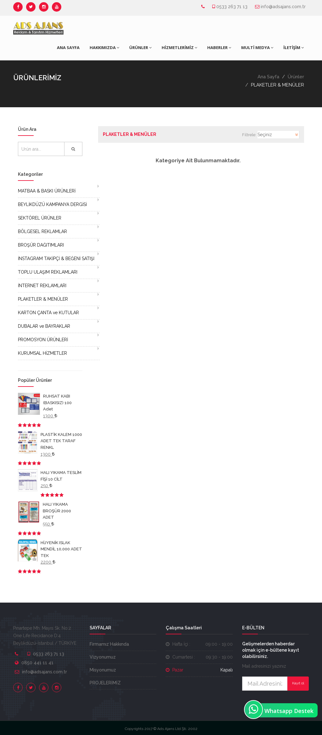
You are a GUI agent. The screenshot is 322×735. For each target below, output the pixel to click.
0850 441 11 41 (37, 662)
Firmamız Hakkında (109, 644)
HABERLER (219, 47)
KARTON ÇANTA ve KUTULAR (48, 312)
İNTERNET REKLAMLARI (42, 285)
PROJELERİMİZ (105, 682)
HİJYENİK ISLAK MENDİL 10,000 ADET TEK (61, 549)
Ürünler (296, 77)
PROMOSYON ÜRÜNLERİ (43, 339)
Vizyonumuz (103, 657)
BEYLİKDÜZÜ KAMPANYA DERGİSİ (52, 204)
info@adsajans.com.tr (283, 6)
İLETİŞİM (293, 47)
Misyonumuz (103, 669)
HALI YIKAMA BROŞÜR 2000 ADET (57, 511)
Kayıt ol (298, 683)
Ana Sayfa (268, 77)
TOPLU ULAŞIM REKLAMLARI (47, 272)
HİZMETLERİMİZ (179, 47)
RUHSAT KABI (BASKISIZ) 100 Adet (57, 402)
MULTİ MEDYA (257, 47)
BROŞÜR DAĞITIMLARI (41, 245)
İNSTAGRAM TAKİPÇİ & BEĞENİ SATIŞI (56, 258)
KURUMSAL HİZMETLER (42, 353)
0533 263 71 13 (231, 6)
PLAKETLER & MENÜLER (43, 299)
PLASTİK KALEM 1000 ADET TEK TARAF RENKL (61, 441)
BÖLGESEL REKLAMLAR (42, 231)
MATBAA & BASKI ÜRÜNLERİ (46, 190)
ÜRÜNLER (140, 47)
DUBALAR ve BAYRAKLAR (44, 326)
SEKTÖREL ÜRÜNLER (39, 217)
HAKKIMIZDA (104, 47)
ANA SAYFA (68, 47)
